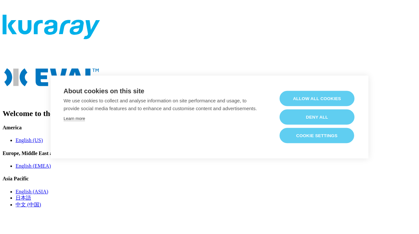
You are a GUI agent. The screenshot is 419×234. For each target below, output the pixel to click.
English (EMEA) (33, 166)
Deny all (317, 116)
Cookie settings (317, 135)
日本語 (23, 198)
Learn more (74, 118)
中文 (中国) (28, 204)
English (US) (29, 140)
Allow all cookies (317, 98)
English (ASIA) (32, 191)
